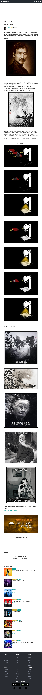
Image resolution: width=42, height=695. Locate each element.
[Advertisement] (21, 11)
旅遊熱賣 (5, 671)
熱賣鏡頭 (17, 674)
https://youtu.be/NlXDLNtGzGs (10, 510)
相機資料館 (18, 657)
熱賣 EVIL (17, 678)
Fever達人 (5, 21)
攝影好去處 (6, 669)
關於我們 (29, 669)
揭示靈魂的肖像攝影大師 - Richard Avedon (20, 580)
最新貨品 (17, 671)
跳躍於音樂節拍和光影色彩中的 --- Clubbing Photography (23, 642)
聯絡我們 (29, 671)
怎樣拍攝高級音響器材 (16, 611)
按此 (23, 558)
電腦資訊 (29, 662)
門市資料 (17, 669)
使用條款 (29, 676)
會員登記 (29, 674)
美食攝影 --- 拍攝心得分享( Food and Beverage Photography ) (23, 621)
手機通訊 (29, 660)
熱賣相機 (17, 673)
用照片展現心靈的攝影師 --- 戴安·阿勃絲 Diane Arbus (22, 601)
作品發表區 (6, 662)
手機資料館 (18, 660)
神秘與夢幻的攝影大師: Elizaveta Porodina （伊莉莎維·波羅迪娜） (24, 570)
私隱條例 (29, 678)
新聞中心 (5, 657)
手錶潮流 (29, 665)
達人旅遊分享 (6, 676)
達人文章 (10, 21)
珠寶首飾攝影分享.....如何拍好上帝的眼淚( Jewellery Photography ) (24, 632)
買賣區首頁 (30, 657)
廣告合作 (29, 673)
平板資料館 (18, 662)
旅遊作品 (5, 674)
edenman (8, 27)
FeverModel (6, 660)
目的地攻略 (6, 673)
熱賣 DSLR (17, 676)
